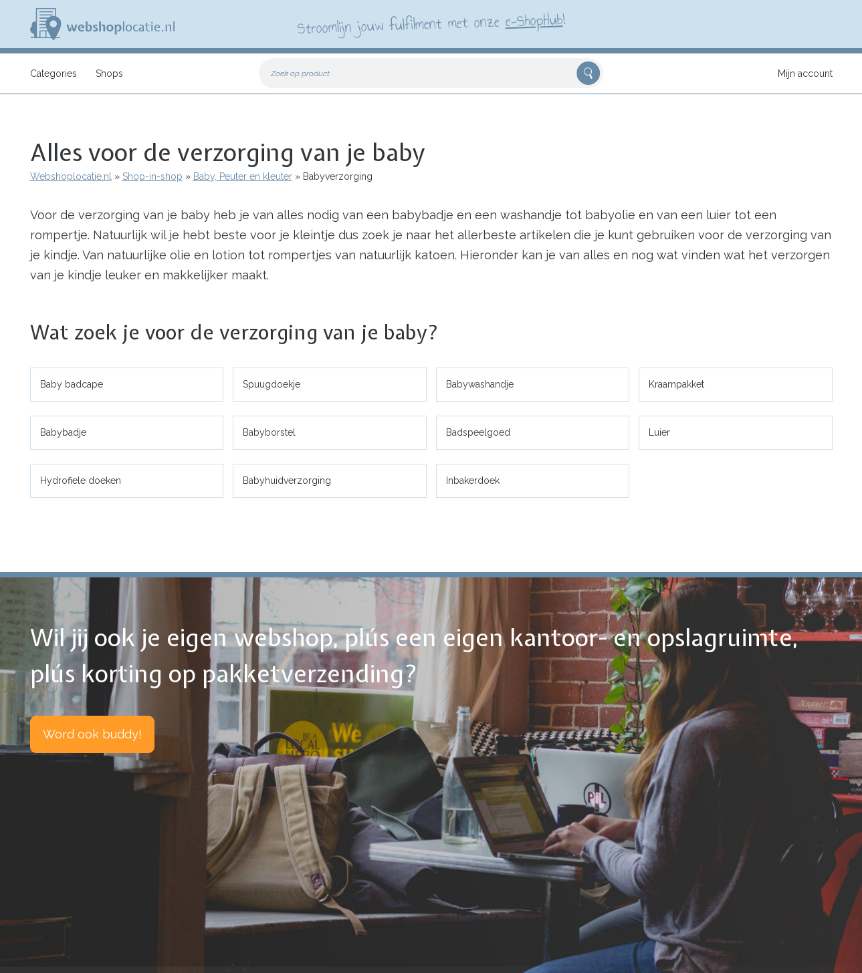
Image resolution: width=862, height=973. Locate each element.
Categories (53, 73)
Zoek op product (300, 73)
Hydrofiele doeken (80, 480)
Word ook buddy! (92, 734)
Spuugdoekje (271, 384)
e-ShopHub (533, 20)
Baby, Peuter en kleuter (242, 176)
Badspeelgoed (478, 432)
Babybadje (63, 432)
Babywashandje (480, 384)
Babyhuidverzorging (287, 480)
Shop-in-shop (152, 176)
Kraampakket (676, 384)
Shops (109, 73)
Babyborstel (269, 432)
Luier (659, 432)
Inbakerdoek (473, 480)
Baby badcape (71, 384)
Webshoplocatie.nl (71, 176)
